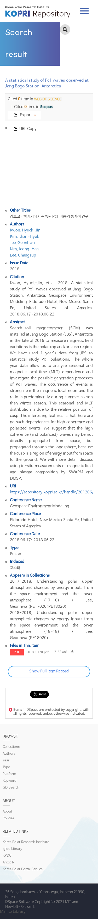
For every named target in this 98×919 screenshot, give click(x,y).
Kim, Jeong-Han (24, 249)
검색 (65, 29)
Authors (9, 754)
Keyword (9, 781)
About (7, 812)
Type (6, 767)
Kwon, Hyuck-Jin (25, 230)
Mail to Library (13, 911)
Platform (9, 774)
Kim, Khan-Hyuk (24, 236)
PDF (17, 652)
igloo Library (12, 849)
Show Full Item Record (49, 671)
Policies (8, 818)
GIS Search (11, 788)
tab (84, 11)
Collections (11, 747)
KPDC (7, 856)
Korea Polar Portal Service (23, 869)
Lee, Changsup (23, 255)
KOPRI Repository (37, 12)
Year (6, 760)
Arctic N (8, 862)
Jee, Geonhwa (22, 243)
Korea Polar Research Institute (26, 842)
